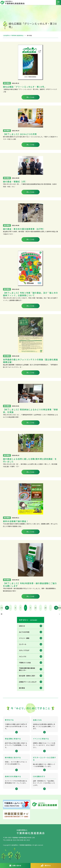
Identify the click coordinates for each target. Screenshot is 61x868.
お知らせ (22, 626)
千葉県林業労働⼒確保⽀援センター (27, 669)
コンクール (22, 644)
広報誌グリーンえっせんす (28, 682)
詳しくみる (30, 97)
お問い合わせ (16, 865)
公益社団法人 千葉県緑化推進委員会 (30, 2)
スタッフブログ (24, 650)
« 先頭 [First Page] (1, 609)
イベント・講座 (24, 638)
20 (45, 608)
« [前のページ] (6, 608)
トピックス (22, 656)
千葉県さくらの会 (25, 663)
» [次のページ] (55, 608)
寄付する (48, 865)
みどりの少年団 (24, 632)
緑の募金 (22, 688)
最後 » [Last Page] (59, 609)
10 (35, 608)
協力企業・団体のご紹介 (27, 676)
